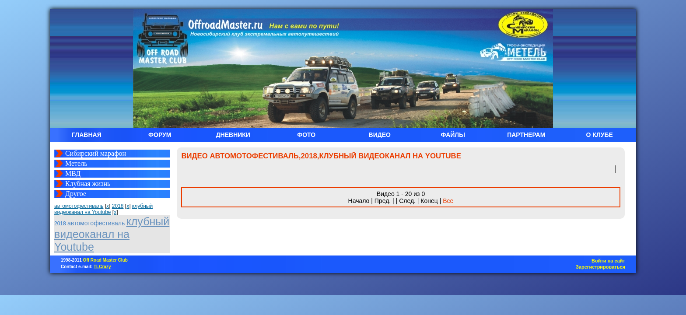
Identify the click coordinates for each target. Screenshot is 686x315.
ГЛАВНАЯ (87, 134)
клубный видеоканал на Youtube (103, 209)
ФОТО (306, 134)
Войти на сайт (608, 260)
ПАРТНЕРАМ (526, 134)
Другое (75, 193)
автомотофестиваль (78, 206)
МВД (72, 173)
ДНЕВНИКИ (233, 134)
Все (448, 200)
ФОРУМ (159, 134)
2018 (118, 206)
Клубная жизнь (87, 183)
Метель (76, 163)
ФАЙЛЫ (453, 134)
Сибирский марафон (95, 153)
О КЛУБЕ (599, 134)
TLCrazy (102, 266)
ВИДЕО (380, 134)
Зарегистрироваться (600, 267)
